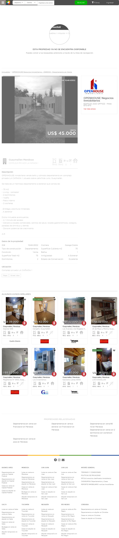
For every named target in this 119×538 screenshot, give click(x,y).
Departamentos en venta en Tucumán (28, 515)
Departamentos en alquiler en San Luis (67, 483)
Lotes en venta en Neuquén (47, 510)
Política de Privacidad (41, 458)
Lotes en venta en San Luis (69, 473)
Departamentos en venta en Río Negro (68, 515)
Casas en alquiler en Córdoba (91, 518)
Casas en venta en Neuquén (47, 525)
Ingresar (110, 3)
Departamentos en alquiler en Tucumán (28, 520)
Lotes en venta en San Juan (49, 473)
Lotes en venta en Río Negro (68, 510)
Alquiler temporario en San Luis (69, 498)
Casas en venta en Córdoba (90, 515)
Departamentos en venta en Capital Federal (8, 474)
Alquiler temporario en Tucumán (29, 535)
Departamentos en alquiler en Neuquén (48, 520)
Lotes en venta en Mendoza (28, 473)
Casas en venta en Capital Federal (8, 487)
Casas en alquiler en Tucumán (28, 530)
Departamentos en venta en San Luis (67, 478)
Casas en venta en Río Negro (69, 525)
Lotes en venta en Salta (10, 509)
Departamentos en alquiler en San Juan (48, 483)
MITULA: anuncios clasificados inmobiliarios (96, 478)
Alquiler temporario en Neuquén (49, 535)
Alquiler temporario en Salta (9, 533)
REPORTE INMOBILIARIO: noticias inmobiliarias (97, 485)
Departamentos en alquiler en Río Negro (68, 520)
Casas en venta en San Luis (69, 488)
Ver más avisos (90, 109)
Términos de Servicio (57, 458)
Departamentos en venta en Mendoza (28, 478)
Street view (15, 276)
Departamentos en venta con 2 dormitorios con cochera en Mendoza (102, 433)
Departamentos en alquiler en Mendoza (28, 483)
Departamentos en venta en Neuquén (47, 515)
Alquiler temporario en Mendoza (29, 498)
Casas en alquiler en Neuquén (48, 530)
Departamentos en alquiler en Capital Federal (8, 481)
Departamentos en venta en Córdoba (94, 509)
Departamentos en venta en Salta (8, 513)
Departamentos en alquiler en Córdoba (94, 512)
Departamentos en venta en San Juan (47, 478)
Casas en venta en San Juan (49, 488)
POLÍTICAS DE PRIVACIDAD (91, 475)
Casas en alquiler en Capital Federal (8, 492)
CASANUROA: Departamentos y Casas (94, 481)
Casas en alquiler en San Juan (48, 493)
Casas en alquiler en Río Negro (68, 530)
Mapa (5, 276)
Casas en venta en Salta (8, 523)
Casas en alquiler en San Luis (68, 493)
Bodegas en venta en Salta (9, 528)
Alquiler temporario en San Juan (49, 498)
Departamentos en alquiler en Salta (8, 518)
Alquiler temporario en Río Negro (69, 535)
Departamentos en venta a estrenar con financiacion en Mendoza (63, 427)
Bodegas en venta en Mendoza (29, 493)
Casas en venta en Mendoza (28, 488)
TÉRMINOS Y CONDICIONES (91, 472)
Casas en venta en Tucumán (28, 525)
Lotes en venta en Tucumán (28, 510)
